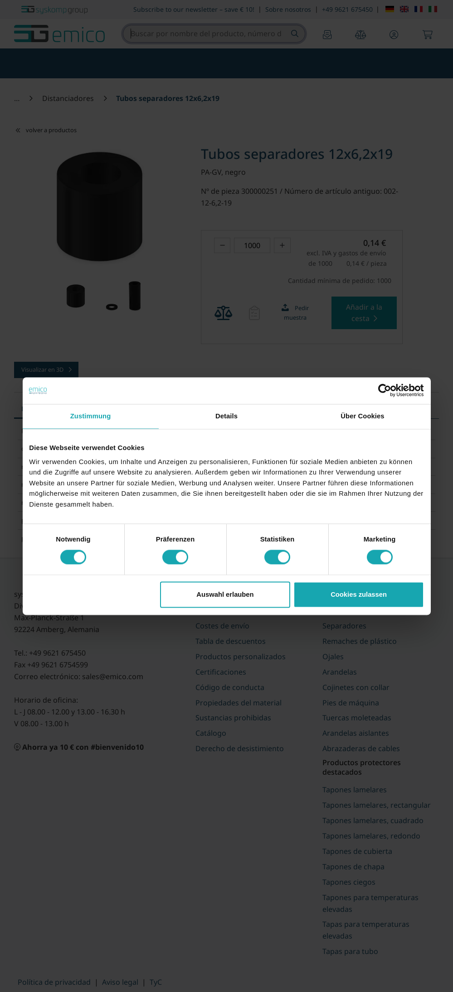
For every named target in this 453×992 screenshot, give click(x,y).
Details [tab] (226, 416)
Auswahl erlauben (224, 595)
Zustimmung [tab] (90, 416)
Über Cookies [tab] (362, 416)
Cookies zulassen (359, 595)
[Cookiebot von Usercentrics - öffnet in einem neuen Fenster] (384, 391)
